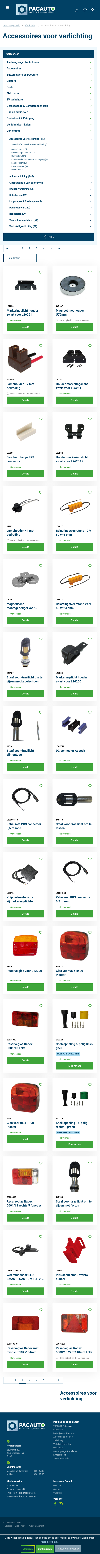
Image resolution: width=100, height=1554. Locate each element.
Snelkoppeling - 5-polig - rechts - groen (72, 1125)
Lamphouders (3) (19, 163)
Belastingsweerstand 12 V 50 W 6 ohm (73, 532)
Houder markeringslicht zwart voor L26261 (72, 386)
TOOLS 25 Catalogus (62, 1426)
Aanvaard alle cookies (68, 1548)
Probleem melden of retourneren (21, 1493)
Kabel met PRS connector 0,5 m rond (73, 899)
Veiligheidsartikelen (62, 1444)
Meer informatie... (50, 1541)
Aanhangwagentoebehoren (65, 1451)
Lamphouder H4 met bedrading (20, 532)
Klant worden (12, 1485)
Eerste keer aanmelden (17, 1489)
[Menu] (6, 6)
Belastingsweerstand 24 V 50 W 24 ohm (73, 606)
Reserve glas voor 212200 (24, 971)
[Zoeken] (75, 9)
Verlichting (58, 1440)
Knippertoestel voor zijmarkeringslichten (20, 899)
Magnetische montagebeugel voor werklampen (21, 606)
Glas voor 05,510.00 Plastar (69, 973)
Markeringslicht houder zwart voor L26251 (22, 312)
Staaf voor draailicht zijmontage (20, 752)
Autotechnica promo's (63, 1437)
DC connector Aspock (70, 750)
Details (25, 327)
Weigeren (28, 1549)
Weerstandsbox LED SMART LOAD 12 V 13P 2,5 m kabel (25, 1277)
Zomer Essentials (61, 1458)
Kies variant (74, 1065)
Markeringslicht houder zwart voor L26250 (71, 679)
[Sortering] (20, 258)
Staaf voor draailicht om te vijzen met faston (74, 1203)
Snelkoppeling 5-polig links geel (74, 1046)
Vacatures (57, 1493)
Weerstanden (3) (18, 170)
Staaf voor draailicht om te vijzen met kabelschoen (24, 679)
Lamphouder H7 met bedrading (20, 386)
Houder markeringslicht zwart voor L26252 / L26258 (72, 459)
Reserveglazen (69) (19, 166)
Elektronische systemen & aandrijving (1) (29, 159)
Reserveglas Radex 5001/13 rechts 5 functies (24, 1203)
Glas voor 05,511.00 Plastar (20, 1125)
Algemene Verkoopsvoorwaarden (21, 1496)
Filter (48, 236)
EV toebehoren (59, 1455)
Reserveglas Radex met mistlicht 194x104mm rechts (22, 1350)
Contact (56, 1489)
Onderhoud (58, 1448)
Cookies (8, 1526)
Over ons (57, 1485)
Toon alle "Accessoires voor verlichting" (29, 144)
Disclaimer (20, 1526)
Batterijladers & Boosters (64, 1433)
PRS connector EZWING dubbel (72, 1277)
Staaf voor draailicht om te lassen (74, 826)
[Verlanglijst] (84, 9)
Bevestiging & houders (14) (23, 153)
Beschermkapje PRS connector (20, 459)
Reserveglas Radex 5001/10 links (19, 1046)
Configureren (45, 1549)
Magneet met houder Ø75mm (70, 312)
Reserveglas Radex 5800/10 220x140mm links (74, 1350)
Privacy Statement (36, 1526)
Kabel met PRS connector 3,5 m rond (24, 826)
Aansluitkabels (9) (19, 149)
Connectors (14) (18, 156)
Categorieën (48, 54)
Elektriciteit (58, 1429)
